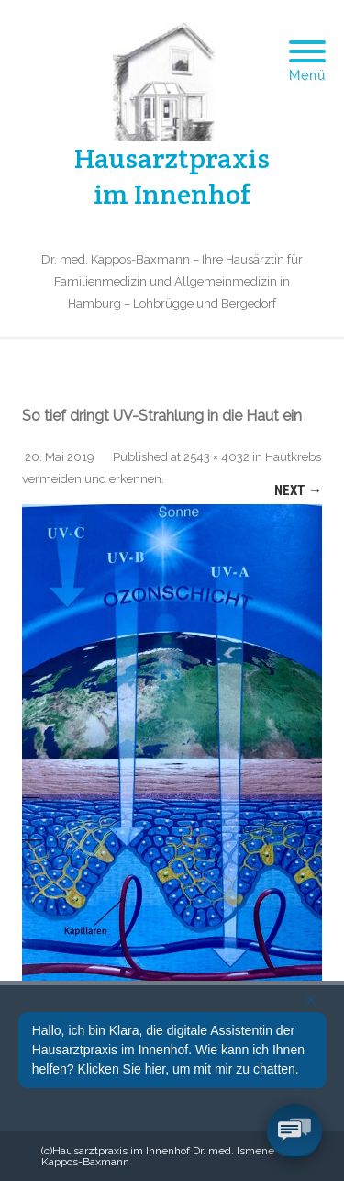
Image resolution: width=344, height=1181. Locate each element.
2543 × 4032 (216, 457)
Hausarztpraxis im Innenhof (172, 176)
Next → (298, 490)
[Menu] (307, 40)
